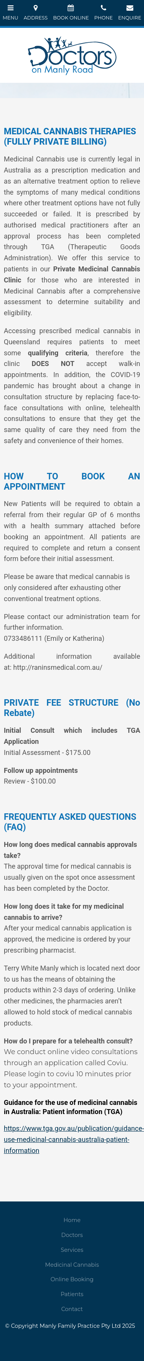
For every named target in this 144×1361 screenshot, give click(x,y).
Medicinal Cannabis (72, 1264)
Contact (72, 1309)
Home (72, 1220)
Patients (72, 1294)
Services (72, 1250)
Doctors (72, 1235)
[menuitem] (72, 1220)
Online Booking (72, 1279)
